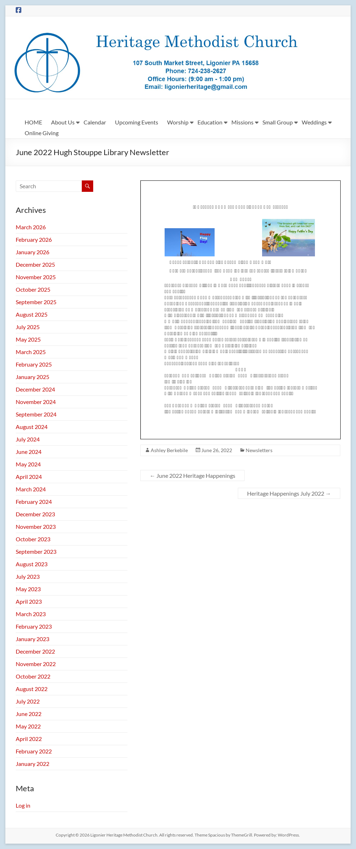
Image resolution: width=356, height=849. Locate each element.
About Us (63, 122)
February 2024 (34, 501)
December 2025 (35, 264)
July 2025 (28, 326)
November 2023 (36, 526)
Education (209, 122)
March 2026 (31, 227)
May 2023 (28, 588)
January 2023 (32, 638)
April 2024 (29, 476)
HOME (33, 122)
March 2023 (31, 613)
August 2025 (31, 314)
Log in (23, 805)
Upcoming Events (136, 122)
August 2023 (31, 564)
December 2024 (35, 389)
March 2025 (31, 351)
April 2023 (29, 601)
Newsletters (259, 450)
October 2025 (33, 289)
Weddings (314, 122)
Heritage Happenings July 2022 (289, 493)
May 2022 (28, 726)
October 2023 (33, 539)
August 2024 (31, 426)
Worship (178, 122)
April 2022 (29, 738)
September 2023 (36, 551)
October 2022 (33, 676)
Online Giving (42, 132)
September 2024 (36, 414)
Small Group (277, 122)
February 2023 (34, 626)
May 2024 (28, 464)
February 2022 (34, 751)
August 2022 (31, 688)
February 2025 (34, 364)
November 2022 (36, 663)
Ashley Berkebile (169, 450)
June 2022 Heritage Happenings (192, 475)
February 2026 (34, 239)
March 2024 (31, 489)
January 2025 (32, 376)
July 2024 (28, 439)
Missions (242, 122)
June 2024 (28, 451)
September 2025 (36, 301)
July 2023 (28, 576)
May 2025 (28, 339)
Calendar (95, 122)
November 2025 (36, 276)
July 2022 (28, 701)
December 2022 (35, 651)
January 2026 (32, 252)
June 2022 (28, 713)
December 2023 (35, 514)
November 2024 (36, 401)
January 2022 (32, 763)
